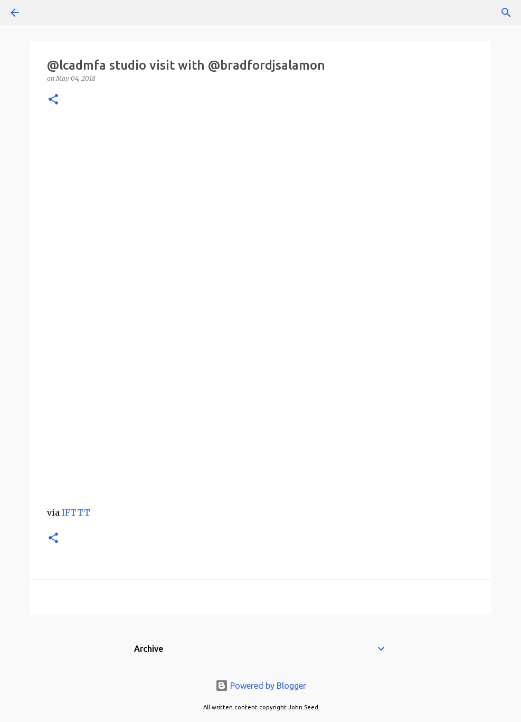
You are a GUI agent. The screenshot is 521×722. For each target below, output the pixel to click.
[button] (53, 100)
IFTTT (76, 512)
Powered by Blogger (260, 685)
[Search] (44, 12)
